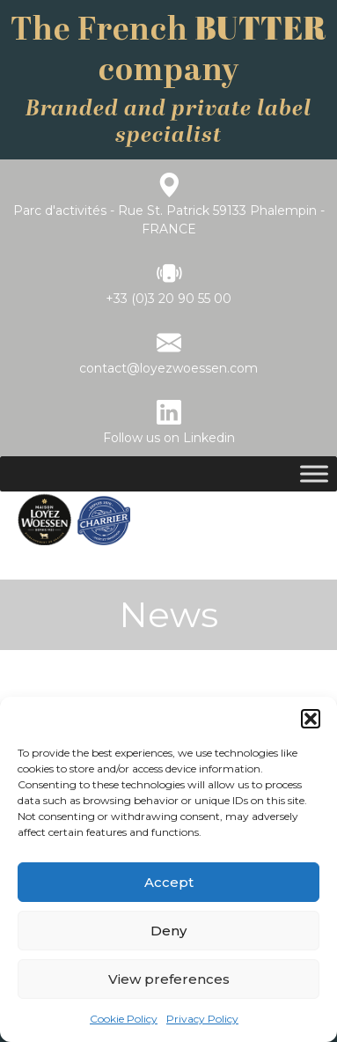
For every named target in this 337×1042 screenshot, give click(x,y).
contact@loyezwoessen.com (168, 368)
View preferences (169, 979)
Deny (168, 930)
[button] (310, 719)
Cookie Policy (124, 1018)
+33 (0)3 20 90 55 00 (168, 299)
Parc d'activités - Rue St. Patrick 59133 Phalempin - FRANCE (169, 220)
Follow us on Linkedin (169, 438)
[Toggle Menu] (314, 473)
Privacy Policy (202, 1018)
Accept (169, 882)
